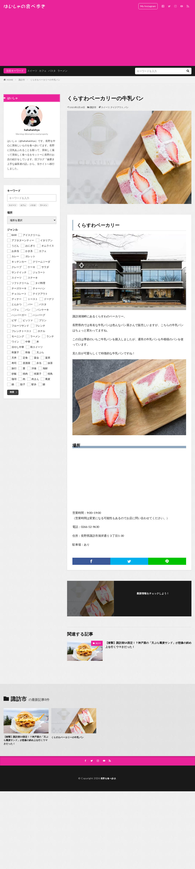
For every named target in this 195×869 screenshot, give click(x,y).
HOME (10, 79)
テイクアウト (116, 107)
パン (126, 107)
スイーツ (32, 70)
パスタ (52, 70)
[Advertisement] (97, 39)
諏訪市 (22, 79)
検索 (12, 392)
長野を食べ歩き (108, 780)
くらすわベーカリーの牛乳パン (45, 79)
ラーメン (62, 70)
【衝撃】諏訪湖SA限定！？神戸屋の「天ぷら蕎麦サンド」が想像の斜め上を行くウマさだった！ (147, 645)
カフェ (42, 70)
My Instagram (148, 6)
